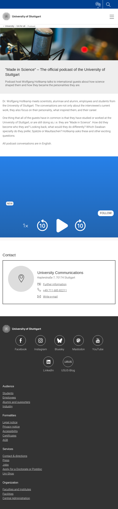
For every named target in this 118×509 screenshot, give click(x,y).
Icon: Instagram (40, 340)
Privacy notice (11, 426)
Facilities (8, 493)
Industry (8, 406)
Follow (106, 213)
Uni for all (21, 26)
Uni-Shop (8, 473)
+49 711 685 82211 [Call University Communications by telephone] (55, 290)
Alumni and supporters (16, 402)
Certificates (9, 435)
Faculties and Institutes (17, 489)
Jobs (6, 464)
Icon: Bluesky (59, 340)
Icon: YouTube (98, 340)
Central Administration (16, 498)
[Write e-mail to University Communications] (47, 296)
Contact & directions (15, 456)
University (9, 26)
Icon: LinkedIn (48, 362)
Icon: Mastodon (78, 340)
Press (6, 460)
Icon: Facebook (21, 340)
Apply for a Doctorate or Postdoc (22, 469)
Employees (9, 397)
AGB (5, 440)
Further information (54, 284)
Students (8, 393)
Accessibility (10, 431)
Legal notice (10, 422)
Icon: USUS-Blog (68, 362)
